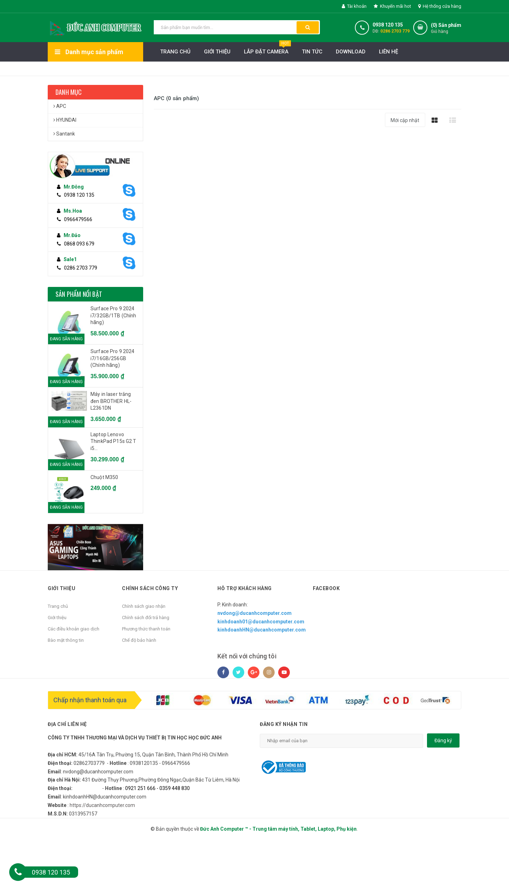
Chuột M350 (104, 477)
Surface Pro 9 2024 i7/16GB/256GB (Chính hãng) (112, 358)
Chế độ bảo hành (139, 640)
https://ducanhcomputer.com (102, 805)
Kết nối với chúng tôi (246, 656)
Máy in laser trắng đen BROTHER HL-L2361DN (110, 401)
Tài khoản (354, 6)
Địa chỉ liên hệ (67, 724)
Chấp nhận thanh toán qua (90, 700)
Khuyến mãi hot (392, 6)
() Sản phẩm (446, 28)
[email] (341, 741)
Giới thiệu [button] (61, 588)
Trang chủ (58, 606)
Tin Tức (312, 51)
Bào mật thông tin (66, 640)
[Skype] (128, 190)
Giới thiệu (217, 51)
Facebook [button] (326, 588)
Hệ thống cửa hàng (439, 6)
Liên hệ (388, 51)
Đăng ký (443, 740)
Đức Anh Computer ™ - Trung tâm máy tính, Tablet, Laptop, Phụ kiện (278, 829)
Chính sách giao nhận (143, 606)
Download (350, 51)
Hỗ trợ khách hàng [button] (244, 588)
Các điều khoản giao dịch (73, 629)
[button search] (308, 27)
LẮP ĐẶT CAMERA (267, 49)
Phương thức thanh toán (146, 629)
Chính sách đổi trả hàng (145, 617)
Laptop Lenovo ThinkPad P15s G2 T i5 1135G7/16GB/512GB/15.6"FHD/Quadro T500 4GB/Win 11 (114, 442)
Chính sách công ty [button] (150, 588)
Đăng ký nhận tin (284, 724)
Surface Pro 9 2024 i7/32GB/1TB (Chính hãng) (113, 315)
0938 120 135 (388, 25)
